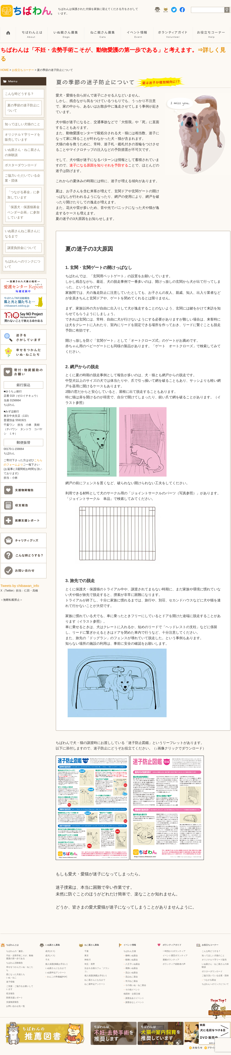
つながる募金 (210, 980)
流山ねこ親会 (131, 977)
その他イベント (132, 989)
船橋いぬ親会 (131, 960)
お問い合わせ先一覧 (15, 1006)
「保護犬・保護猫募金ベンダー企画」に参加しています (23, 212)
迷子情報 (10, 982)
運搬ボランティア (171, 960)
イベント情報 (137, 30)
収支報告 (10, 993)
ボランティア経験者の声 (174, 964)
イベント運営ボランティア (175, 955)
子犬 (47, 960)
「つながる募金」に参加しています (23, 194)
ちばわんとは (32, 30)
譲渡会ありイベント (134, 998)
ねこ (14, 977)
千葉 (86, 951)
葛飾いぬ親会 (131, 968)
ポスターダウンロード (21, 165)
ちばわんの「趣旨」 (15, 951)
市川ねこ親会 (131, 981)
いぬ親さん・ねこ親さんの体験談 (22, 152)
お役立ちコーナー (212, 30)
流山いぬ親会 (131, 972)
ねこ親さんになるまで (94, 980)
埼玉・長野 (89, 964)
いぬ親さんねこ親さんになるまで (22, 233)
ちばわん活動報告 (14, 963)
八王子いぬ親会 (132, 964)
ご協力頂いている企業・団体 (215, 975)
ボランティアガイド (173, 30)
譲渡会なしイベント (134, 1002)
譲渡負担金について (21, 248)
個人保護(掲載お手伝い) (56, 964)
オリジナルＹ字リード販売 (214, 960)
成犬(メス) (50, 955)
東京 (86, 955)
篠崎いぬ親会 (131, 955)
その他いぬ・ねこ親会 (135, 985)
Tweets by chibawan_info (19, 586)
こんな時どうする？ (19, 94)
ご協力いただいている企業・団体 (22, 178)
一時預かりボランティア (174, 951)
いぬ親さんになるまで (55, 968)
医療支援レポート (14, 998)
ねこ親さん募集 (103, 30)
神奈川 (87, 960)
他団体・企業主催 (132, 994)
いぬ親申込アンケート (55, 972)
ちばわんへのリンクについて (22, 263)
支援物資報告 (12, 1002)
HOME (8, 30)
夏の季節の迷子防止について (23, 107)
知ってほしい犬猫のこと (22, 124)
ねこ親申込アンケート (94, 984)
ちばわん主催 (130, 951)
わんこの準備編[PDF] (57, 977)
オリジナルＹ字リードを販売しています (22, 137)
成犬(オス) (50, 951)
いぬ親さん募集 (66, 30)
